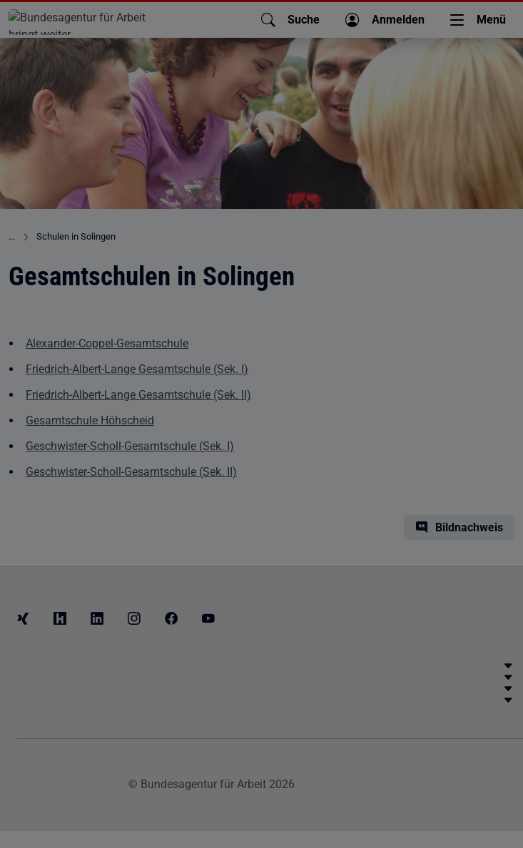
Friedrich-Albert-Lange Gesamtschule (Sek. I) (137, 369)
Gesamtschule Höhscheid (90, 420)
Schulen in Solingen (76, 236)
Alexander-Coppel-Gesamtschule (107, 343)
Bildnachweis (469, 527)
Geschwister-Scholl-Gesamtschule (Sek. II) (131, 472)
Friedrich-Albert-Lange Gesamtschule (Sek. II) (138, 395)
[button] (290, 20)
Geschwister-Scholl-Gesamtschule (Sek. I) (130, 446)
